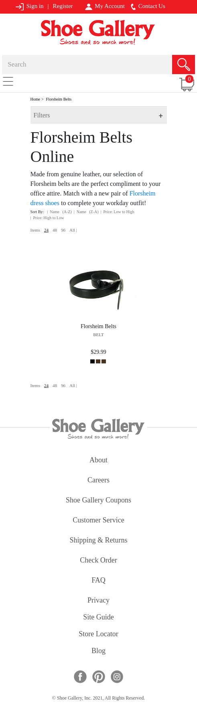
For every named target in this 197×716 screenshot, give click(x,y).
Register (63, 6)
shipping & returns (98, 540)
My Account (105, 6)
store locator (98, 634)
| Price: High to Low (47, 218)
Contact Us (148, 6)
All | (73, 230)
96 (63, 230)
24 (46, 230)
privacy (98, 600)
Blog (98, 651)
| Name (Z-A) (86, 212)
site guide (98, 617)
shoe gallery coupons (98, 500)
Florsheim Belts (59, 99)
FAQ (98, 580)
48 (55, 230)
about (98, 460)
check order (98, 560)
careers (98, 480)
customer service (98, 520)
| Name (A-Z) (59, 212)
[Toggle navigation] (8, 81)
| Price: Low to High (117, 212)
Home (35, 99)
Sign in (29, 6)
